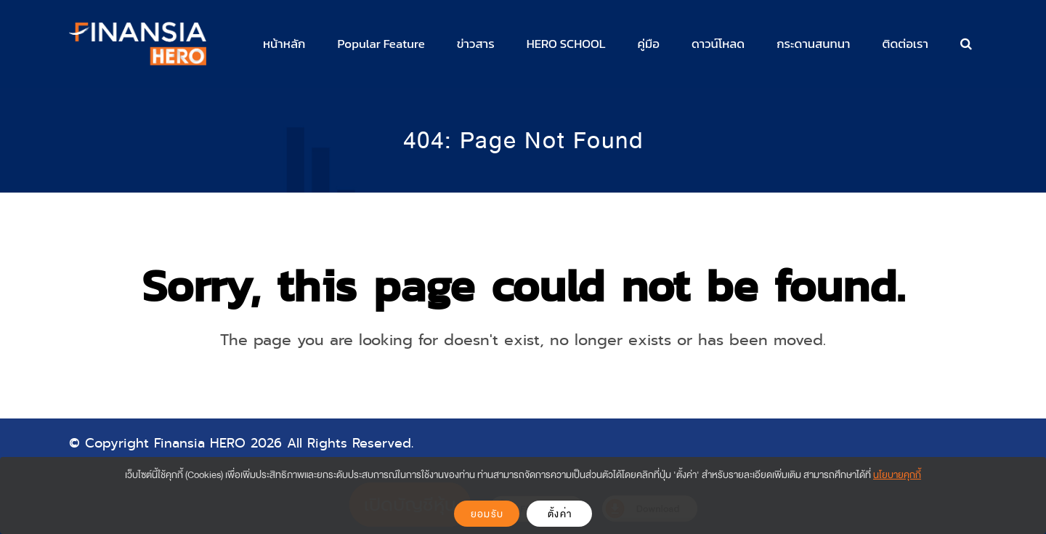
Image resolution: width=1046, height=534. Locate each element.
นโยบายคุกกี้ (897, 474)
